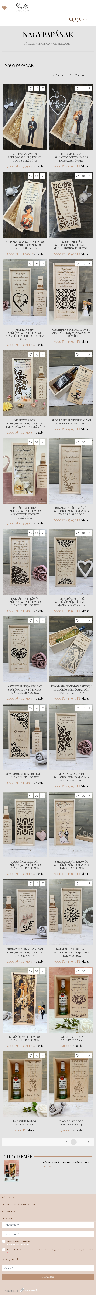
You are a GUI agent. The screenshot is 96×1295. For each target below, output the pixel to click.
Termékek (44, 43)
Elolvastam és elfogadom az (17, 1242)
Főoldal (29, 43)
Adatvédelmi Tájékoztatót (18, 1244)
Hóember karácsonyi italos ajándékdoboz (67, 1162)
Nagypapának (61, 43)
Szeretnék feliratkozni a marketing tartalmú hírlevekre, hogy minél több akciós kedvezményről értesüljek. (47, 1251)
